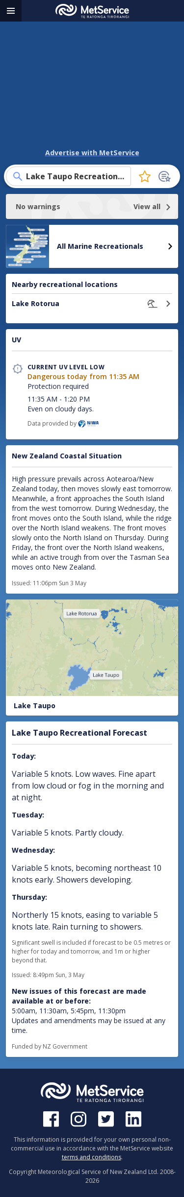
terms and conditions (91, 1157)
